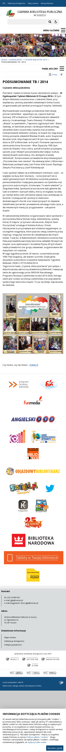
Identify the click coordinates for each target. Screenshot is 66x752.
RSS (4, 3)
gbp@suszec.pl (16, 600)
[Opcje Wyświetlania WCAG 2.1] (56, 22)
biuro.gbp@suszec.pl (29, 603)
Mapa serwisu (33, 3)
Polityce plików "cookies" (37, 737)
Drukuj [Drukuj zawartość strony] (53, 74)
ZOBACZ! (33, 365)
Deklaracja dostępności (16, 3)
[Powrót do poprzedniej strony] (61, 74)
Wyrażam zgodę (54, 748)
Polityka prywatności (13, 645)
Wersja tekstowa (47, 3)
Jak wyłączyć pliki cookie (35, 742)
